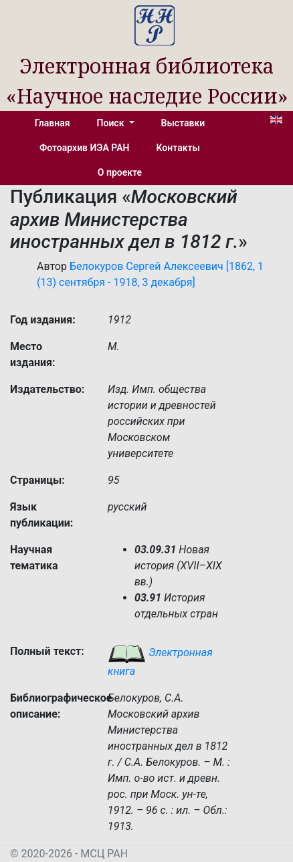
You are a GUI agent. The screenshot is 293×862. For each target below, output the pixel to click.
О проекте (120, 172)
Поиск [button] (111, 123)
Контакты (178, 147)
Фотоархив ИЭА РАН (84, 147)
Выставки (183, 123)
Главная (52, 123)
